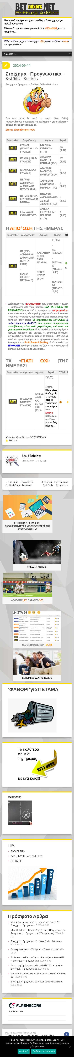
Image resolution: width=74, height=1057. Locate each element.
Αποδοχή (23, 1051)
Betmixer (13, 440)
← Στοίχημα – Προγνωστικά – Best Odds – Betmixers (19, 484)
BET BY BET (17, 861)
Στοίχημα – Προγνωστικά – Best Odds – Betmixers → (54, 484)
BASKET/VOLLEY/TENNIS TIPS (26, 856)
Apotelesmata (16, 1011)
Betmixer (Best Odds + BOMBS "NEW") (26, 437)
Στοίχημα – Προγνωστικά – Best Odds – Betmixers (37, 941)
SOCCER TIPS (18, 851)
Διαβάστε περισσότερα (44, 1051)
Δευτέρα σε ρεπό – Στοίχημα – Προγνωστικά (34, 949)
